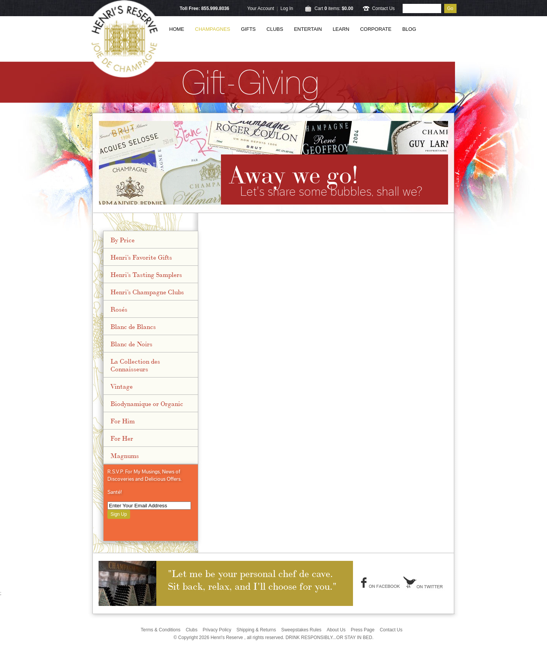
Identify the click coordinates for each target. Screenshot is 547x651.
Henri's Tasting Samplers (146, 274)
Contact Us (383, 8)
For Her (121, 438)
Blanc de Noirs (131, 343)
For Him (122, 420)
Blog (409, 29)
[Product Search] (422, 8)
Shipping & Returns (256, 630)
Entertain (308, 29)
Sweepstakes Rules (301, 630)
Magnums (124, 455)
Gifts (248, 29)
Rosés (118, 309)
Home (176, 29)
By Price (122, 239)
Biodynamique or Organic (146, 403)
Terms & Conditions (161, 630)
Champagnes (213, 29)
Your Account (260, 8)
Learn (341, 29)
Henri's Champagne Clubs (147, 291)
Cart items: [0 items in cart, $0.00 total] (333, 8)
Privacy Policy (217, 630)
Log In (286, 8)
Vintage (121, 386)
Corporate (375, 29)
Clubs (274, 29)
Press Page (363, 630)
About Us (336, 630)
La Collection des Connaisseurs (135, 364)
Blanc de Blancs (133, 326)
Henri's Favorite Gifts (141, 257)
